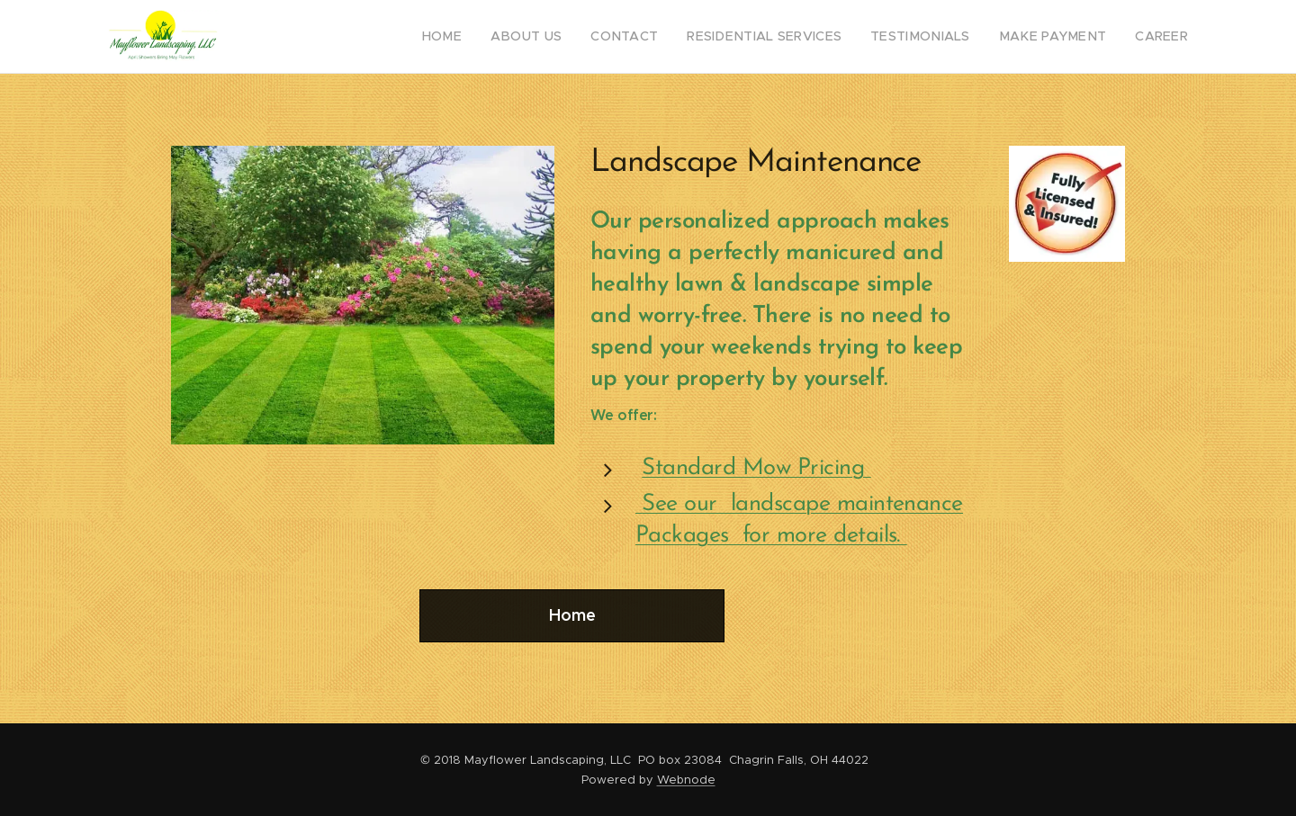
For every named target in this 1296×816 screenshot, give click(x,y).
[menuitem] (497, 36)
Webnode (686, 779)
